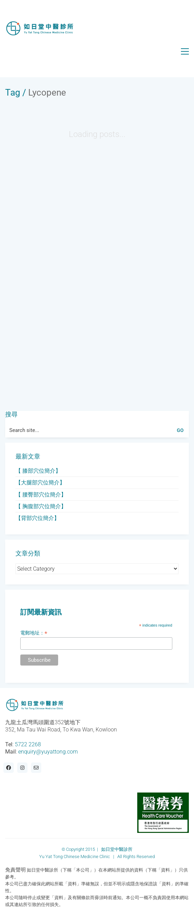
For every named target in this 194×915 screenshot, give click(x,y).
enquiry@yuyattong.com (48, 751)
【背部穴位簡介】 (37, 518)
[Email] (36, 767)
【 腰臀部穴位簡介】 (40, 494)
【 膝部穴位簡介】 (38, 471)
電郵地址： (33, 633)
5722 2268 (28, 744)
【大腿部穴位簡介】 (40, 482)
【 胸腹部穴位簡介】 (40, 506)
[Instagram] (22, 767)
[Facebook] (8, 767)
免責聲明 (15, 870)
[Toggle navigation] (185, 51)
